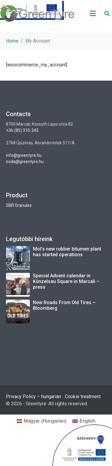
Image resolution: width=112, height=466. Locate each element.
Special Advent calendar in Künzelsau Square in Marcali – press (66, 281)
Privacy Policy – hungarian (33, 396)
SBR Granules (19, 205)
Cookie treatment (83, 396)
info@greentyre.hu (24, 155)
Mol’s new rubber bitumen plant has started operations (67, 251)
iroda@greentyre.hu (25, 161)
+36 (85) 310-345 (22, 130)
